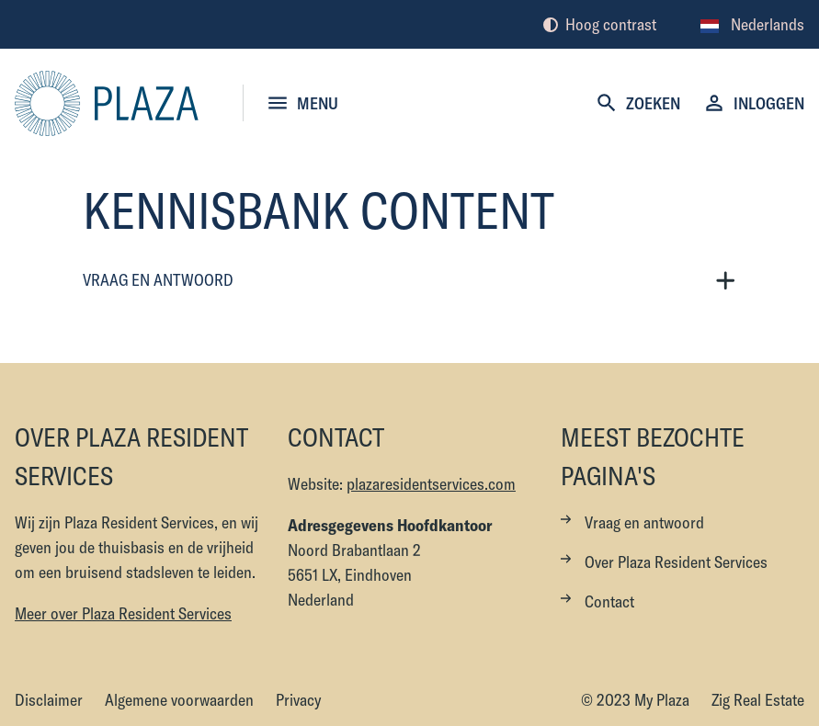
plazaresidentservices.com (431, 483)
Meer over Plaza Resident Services (123, 613)
